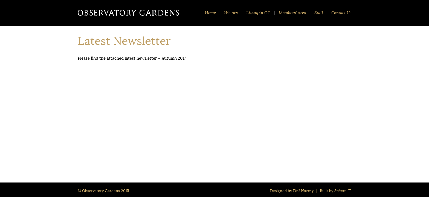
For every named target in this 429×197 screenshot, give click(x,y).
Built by (335, 190)
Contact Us (341, 13)
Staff (318, 13)
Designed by (292, 190)
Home (210, 13)
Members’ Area (292, 13)
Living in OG (258, 13)
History (231, 13)
